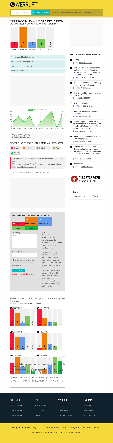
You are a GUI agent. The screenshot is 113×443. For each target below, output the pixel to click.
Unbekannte (43, 222)
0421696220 (86, 88)
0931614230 (88, 106)
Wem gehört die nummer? (21, 428)
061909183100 (16, 405)
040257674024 (85, 116)
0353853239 (39, 410)
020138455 (88, 405)
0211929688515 (85, 131)
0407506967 (89, 410)
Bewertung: (24, 240)
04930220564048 (65, 415)
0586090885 (63, 405)
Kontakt (96, 428)
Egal (16, 228)
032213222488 (64, 410)
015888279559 (85, 159)
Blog (34, 428)
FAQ (40, 428)
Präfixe (64, 428)
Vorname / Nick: (24, 253)
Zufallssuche (86, 428)
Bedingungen (28, 260)
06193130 (38, 415)
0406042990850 (85, 63)
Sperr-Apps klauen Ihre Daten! (86, 196)
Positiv (30, 228)
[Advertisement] (37, 91)
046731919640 (40, 405)
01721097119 (89, 415)
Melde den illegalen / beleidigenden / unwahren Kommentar (30, 172)
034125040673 (85, 141)
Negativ (17, 224)
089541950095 (84, 98)
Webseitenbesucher (52, 428)
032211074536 (87, 167)
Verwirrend (30, 222)
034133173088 (88, 77)
